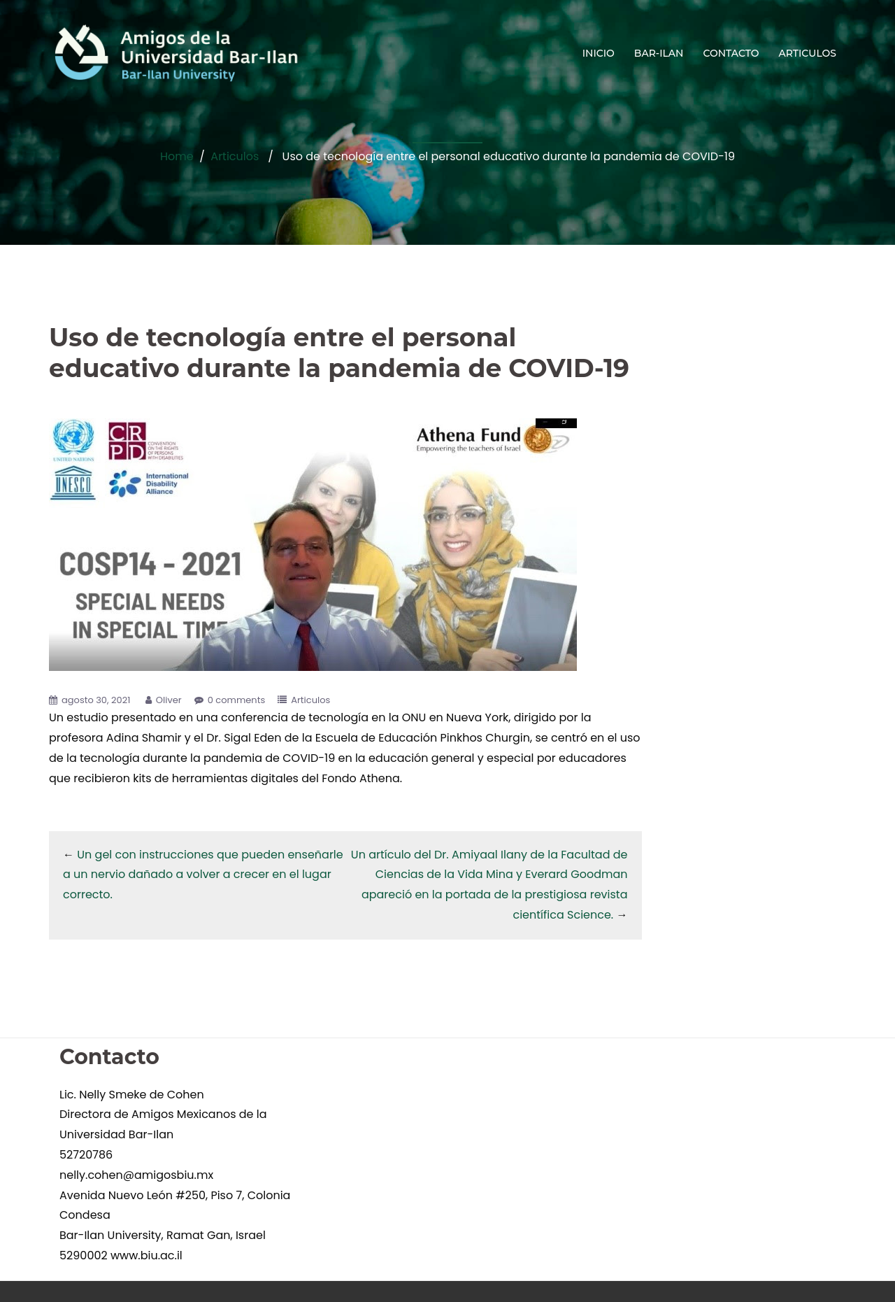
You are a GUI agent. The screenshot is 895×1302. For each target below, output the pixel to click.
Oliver (169, 700)
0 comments (237, 700)
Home (177, 156)
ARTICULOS (807, 53)
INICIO (598, 53)
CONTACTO (731, 53)
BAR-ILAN (659, 53)
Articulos (234, 156)
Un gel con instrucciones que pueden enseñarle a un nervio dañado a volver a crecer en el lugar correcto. (203, 875)
